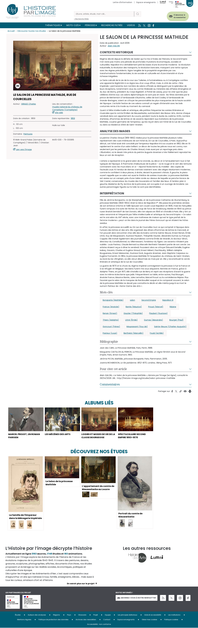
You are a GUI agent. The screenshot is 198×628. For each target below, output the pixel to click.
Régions (56, 615)
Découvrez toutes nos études (31, 31)
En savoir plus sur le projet (80, 583)
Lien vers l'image (24, 149)
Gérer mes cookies (149, 620)
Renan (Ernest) (110, 313)
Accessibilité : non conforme (99, 624)
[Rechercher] (104, 14)
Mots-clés (72, 25)
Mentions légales (24, 620)
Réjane (173, 306)
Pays (69, 615)
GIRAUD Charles (28, 104)
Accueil (11, 31)
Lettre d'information (122, 2)
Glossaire (82, 615)
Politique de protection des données (53, 620)
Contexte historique (116, 52)
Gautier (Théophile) (133, 313)
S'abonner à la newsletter (179, 16)
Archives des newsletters (86, 620)
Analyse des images (115, 131)
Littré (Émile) (131, 320)
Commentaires (110, 384)
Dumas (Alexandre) (153, 320)
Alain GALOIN (114, 45)
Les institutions (174, 615)
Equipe (108, 615)
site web (59, 112)
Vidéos (131, 25)
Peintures (28, 134)
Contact (106, 620)
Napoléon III (167, 300)
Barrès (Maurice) (134, 306)
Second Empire (148, 300)
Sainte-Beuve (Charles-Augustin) (170, 326)
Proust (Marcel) (155, 306)
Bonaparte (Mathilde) (113, 300)
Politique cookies (171, 620)
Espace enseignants (146, 2)
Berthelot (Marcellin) (133, 333)
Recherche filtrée (112, 25)
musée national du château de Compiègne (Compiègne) (67, 108)
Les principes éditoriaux (127, 615)
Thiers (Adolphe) (111, 320)
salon (132, 300)
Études (18, 615)
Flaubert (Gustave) (158, 313)
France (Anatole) (111, 306)
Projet (95, 615)
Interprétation (112, 193)
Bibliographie (109, 341)
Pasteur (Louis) (110, 333)
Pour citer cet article (113, 369)
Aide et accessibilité (152, 615)
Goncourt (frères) (111, 326)
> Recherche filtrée (81, 19)
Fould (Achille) (157, 333)
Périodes (90, 25)
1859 (73, 118)
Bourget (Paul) (176, 320)
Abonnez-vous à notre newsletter (136, 598)
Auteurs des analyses (37, 615)
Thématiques (52, 25)
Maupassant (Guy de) (137, 326)
